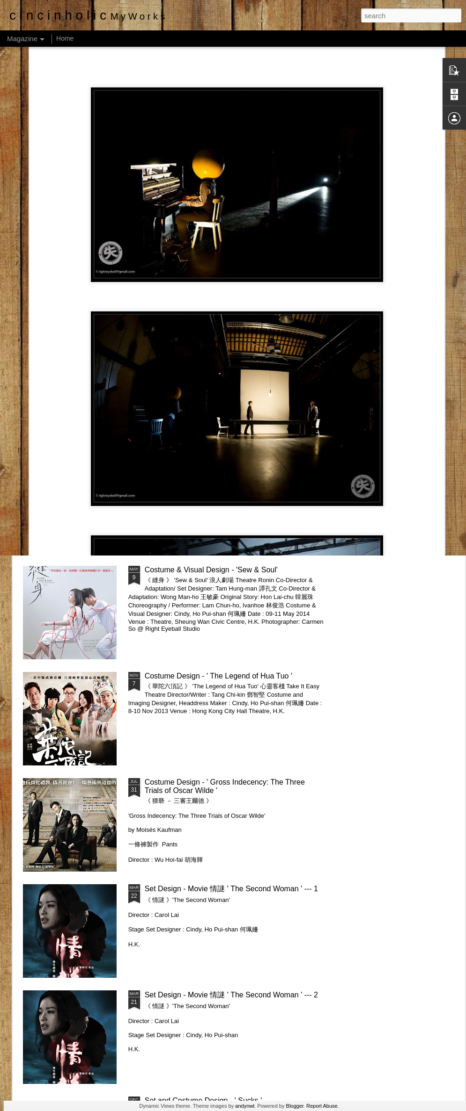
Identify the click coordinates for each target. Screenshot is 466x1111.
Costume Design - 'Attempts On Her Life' (407, 495)
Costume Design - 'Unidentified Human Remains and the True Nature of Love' (187, 503)
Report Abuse (322, 1106)
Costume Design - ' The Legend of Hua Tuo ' (218, 676)
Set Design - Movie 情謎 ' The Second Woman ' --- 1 (231, 889)
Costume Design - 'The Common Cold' (299, 495)
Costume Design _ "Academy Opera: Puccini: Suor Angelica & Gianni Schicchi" (76, 503)
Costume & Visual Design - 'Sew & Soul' (211, 570)
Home (65, 38)
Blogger (294, 1106)
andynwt (244, 1106)
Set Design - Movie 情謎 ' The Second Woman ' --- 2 (231, 995)
